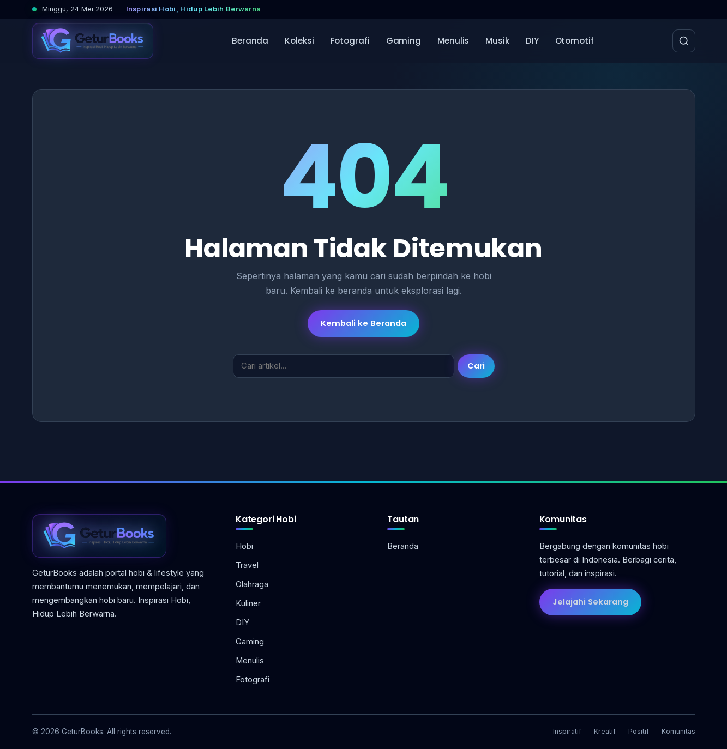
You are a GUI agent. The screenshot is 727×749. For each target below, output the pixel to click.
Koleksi (299, 40)
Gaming (403, 40)
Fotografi (350, 40)
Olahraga (252, 584)
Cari (476, 365)
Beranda (250, 40)
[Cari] (683, 40)
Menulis (453, 40)
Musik (497, 40)
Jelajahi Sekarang (590, 601)
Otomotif (574, 40)
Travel (247, 565)
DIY (532, 40)
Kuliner (248, 603)
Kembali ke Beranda (363, 323)
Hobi (244, 546)
